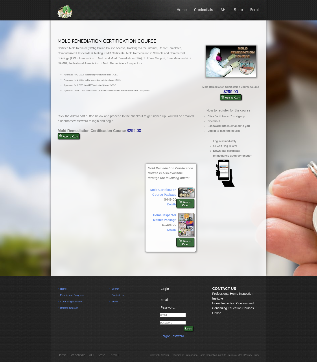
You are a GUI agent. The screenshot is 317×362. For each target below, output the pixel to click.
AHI (223, 10)
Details (171, 204)
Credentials (203, 10)
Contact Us (117, 295)
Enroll (255, 10)
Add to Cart (231, 97)
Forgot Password (172, 336)
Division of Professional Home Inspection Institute (199, 355)
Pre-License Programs (72, 295)
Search (115, 288)
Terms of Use (235, 355)
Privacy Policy (251, 355)
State (238, 10)
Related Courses (69, 308)
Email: (165, 300)
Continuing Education (71, 301)
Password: (168, 307)
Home (182, 10)
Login (188, 328)
